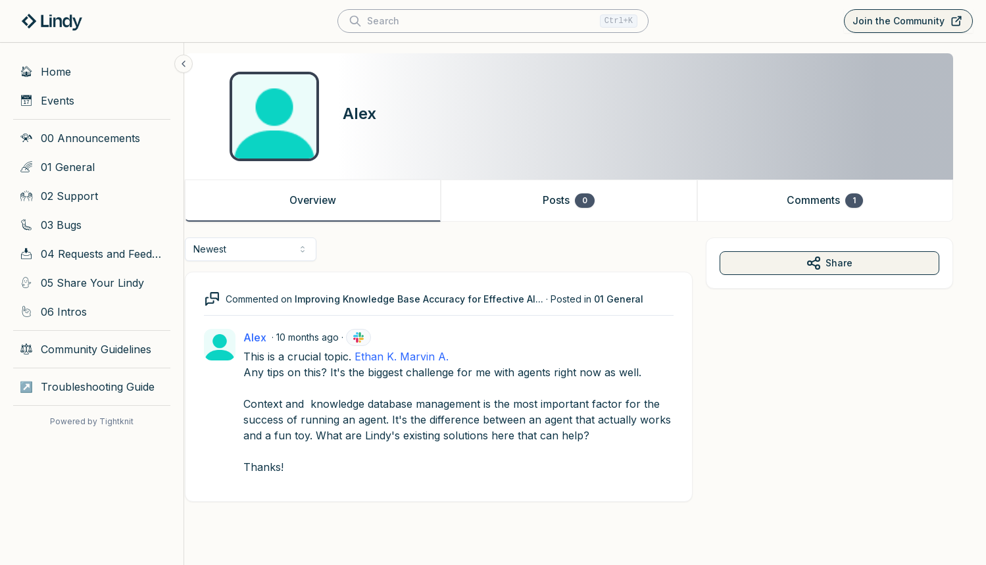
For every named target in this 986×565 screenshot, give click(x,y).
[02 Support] (91, 196)
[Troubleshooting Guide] (91, 387)
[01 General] (91, 167)
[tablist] (585, 201)
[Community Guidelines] (91, 349)
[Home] (91, 72)
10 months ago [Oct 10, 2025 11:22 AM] (324, 337)
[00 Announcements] (91, 138)
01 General (635, 299)
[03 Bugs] (91, 225)
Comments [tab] (840, 200)
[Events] (91, 100)
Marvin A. (440, 356)
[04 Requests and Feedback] (91, 254)
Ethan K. (392, 356)
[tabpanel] (585, 382)
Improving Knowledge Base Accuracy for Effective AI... (435, 299)
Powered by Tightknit (92, 421)
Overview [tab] (329, 200)
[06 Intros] (91, 312)
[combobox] (267, 249)
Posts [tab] (585, 200)
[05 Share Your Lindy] (91, 283)
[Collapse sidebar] (183, 64)
